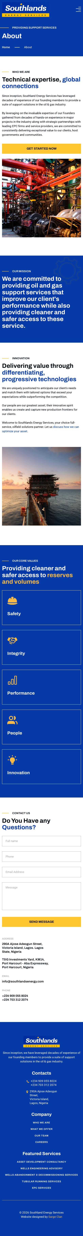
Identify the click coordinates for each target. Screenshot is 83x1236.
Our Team (42, 1135)
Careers (41, 1142)
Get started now (42, 148)
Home (6, 47)
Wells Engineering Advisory (42, 1168)
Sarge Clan (55, 1216)
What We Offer (42, 1129)
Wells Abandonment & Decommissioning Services (41, 1175)
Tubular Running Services (41, 1181)
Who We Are (41, 1122)
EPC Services (41, 1188)
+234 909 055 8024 (15, 995)
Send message (41, 921)
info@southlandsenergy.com (23, 981)
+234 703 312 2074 (15, 999)
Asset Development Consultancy (41, 1162)
